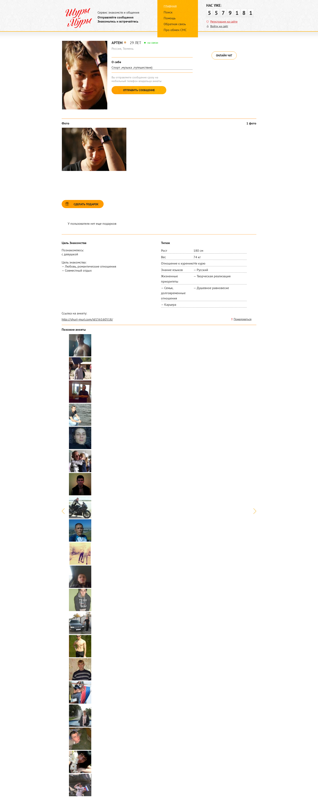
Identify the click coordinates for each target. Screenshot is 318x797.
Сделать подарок (86, 204)
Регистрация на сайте (223, 21)
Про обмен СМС (175, 30)
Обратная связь (175, 24)
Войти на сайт (219, 26)
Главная (170, 6)
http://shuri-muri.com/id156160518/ (87, 319)
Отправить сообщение (139, 90)
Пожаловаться (242, 319)
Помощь (169, 18)
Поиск (168, 12)
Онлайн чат (224, 55)
